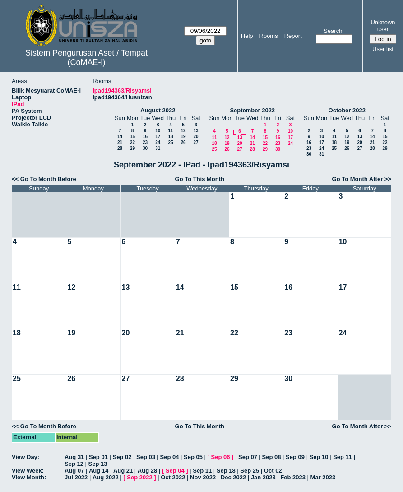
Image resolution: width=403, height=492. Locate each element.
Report (293, 35)
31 (157, 148)
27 (195, 142)
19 (183, 136)
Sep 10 (319, 457)
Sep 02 (121, 457)
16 (145, 136)
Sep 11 (342, 457)
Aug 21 (123, 470)
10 (157, 130)
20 (195, 136)
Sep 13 (97, 463)
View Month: (29, 477)
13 (195, 130)
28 (119, 148)
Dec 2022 (233, 477)
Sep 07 (247, 457)
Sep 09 (295, 457)
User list (383, 49)
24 (157, 142)
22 (132, 142)
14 (119, 136)
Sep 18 (226, 470)
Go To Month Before (48, 179)
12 (183, 130)
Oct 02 (273, 470)
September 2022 (252, 110)
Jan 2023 (263, 477)
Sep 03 (145, 457)
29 (132, 148)
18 (170, 136)
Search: (334, 31)
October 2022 (347, 110)
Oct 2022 (173, 477)
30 (145, 148)
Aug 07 (74, 470)
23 (145, 142)
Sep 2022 (139, 477)
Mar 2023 (323, 477)
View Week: (28, 470)
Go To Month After (357, 179)
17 (157, 136)
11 (170, 130)
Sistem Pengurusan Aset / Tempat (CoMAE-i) (86, 57)
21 (119, 142)
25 (170, 142)
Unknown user (383, 25)
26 (183, 142)
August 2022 (157, 110)
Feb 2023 (293, 477)
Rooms (268, 35)
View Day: (25, 457)
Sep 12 (74, 463)
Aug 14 (98, 470)
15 (132, 136)
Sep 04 (169, 457)
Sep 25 (249, 470)
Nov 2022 (203, 477)
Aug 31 (74, 457)
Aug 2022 (106, 477)
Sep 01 (98, 457)
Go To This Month (200, 179)
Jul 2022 (76, 477)
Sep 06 (220, 457)
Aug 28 (147, 470)
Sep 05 (193, 457)
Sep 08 (271, 457)
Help (247, 35)
